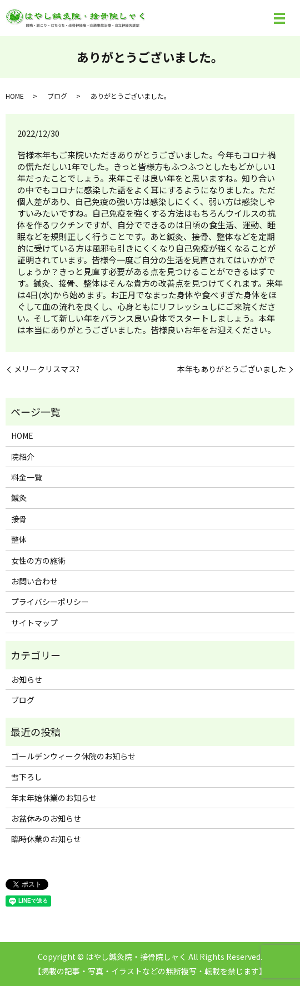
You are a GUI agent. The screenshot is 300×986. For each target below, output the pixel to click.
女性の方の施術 (38, 560)
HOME (15, 96)
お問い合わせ (34, 581)
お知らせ (26, 679)
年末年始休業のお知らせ (54, 797)
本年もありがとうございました (231, 369)
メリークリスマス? (46, 369)
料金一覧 (26, 477)
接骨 (19, 518)
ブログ (57, 96)
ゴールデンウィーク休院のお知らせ (73, 756)
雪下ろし (26, 776)
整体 (19, 539)
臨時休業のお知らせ (46, 838)
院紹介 (22, 456)
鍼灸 (19, 497)
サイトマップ (34, 622)
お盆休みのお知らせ (46, 818)
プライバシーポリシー (50, 601)
